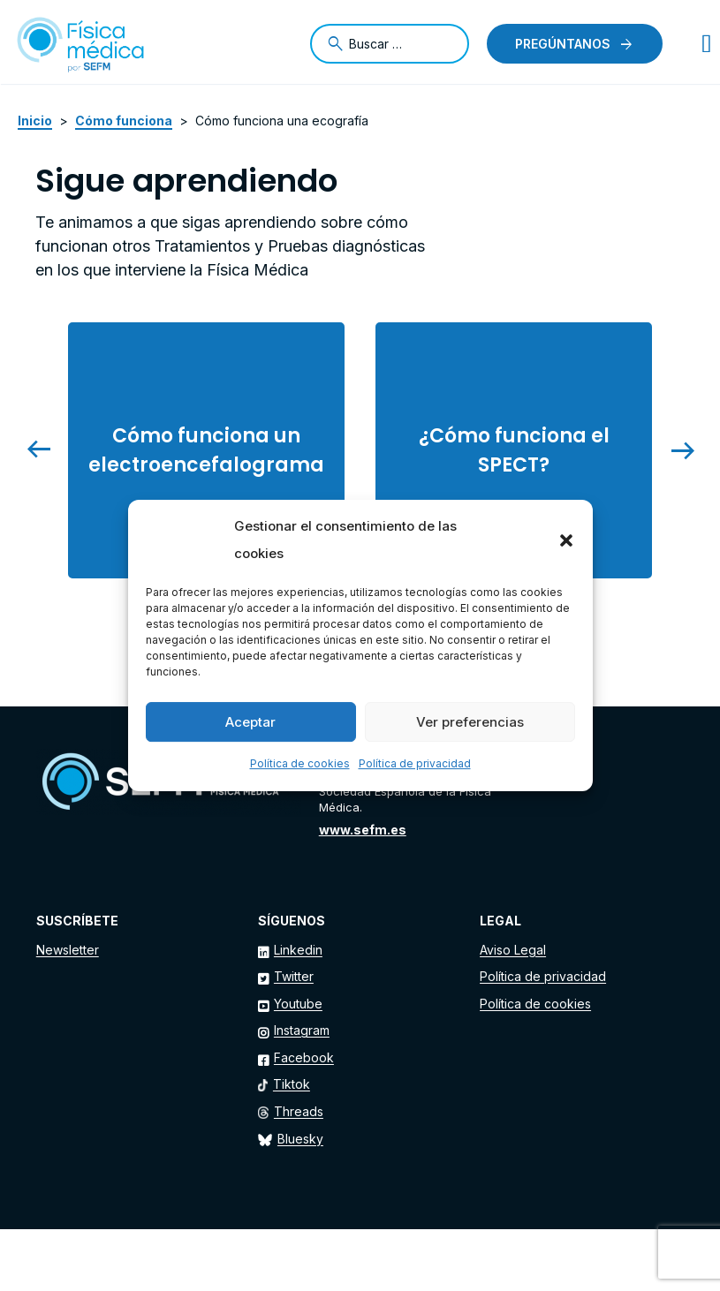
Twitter (294, 976)
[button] (566, 540)
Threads (298, 1111)
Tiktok (291, 1083)
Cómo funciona (123, 120)
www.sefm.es (362, 829)
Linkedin (298, 949)
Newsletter (67, 949)
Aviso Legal (513, 949)
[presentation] (48, 450)
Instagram (302, 1030)
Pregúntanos (562, 43)
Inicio (35, 120)
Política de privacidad (415, 763)
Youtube (298, 1003)
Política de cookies (300, 763)
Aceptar (250, 721)
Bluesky (300, 1138)
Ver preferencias (470, 721)
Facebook (304, 1057)
